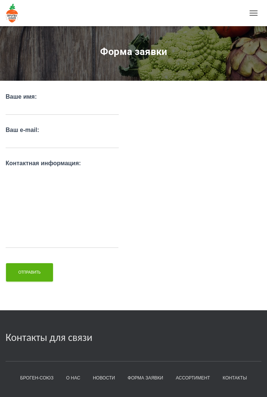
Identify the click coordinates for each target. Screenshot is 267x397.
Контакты (235, 378)
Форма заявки (145, 378)
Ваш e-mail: (62, 137)
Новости (104, 378)
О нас (73, 378)
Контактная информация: (62, 204)
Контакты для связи (49, 337)
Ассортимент (193, 378)
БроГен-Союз (36, 378)
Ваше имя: (62, 104)
